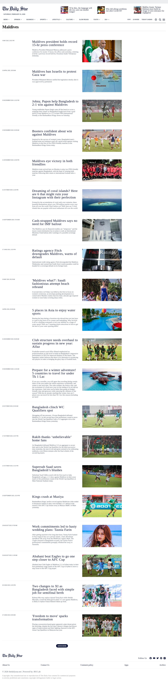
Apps (126, 665)
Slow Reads (84, 19)
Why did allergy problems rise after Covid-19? (116, 10)
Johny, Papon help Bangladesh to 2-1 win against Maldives (55, 102)
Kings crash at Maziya (48, 496)
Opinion (17, 19)
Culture (69, 19)
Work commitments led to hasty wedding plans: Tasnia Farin (54, 528)
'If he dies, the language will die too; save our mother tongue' (80, 10)
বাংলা (129, 19)
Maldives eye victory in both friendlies (52, 162)
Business (30, 19)
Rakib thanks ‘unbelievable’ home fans (51, 438)
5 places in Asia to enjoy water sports (53, 311)
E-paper (136, 19)
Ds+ (106, 19)
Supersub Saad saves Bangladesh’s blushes (47, 468)
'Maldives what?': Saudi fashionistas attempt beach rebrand (50, 284)
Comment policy (86, 665)
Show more (62, 646)
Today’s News (147, 19)
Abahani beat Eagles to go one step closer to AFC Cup (53, 557)
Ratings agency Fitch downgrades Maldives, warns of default (54, 254)
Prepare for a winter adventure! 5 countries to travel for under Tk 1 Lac (54, 373)
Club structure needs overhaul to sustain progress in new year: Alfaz (55, 343)
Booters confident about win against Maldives (52, 132)
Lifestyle (56, 19)
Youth (95, 19)
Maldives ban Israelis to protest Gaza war (54, 73)
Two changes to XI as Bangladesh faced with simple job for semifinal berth (53, 589)
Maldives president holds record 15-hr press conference (54, 43)
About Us (6, 665)
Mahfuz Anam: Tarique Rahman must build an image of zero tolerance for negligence (153, 10)
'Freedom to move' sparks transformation (50, 617)
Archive (162, 665)
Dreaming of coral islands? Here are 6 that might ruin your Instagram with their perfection (55, 194)
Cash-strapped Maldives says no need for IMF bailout (54, 222)
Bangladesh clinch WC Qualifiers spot (48, 408)
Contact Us (45, 665)
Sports (43, 19)
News (6, 19)
